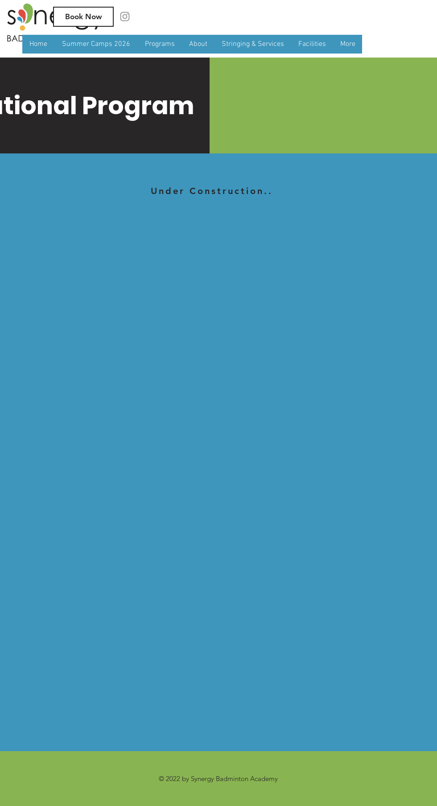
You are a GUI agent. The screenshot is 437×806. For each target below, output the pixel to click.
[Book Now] (83, 17)
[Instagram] (125, 16)
